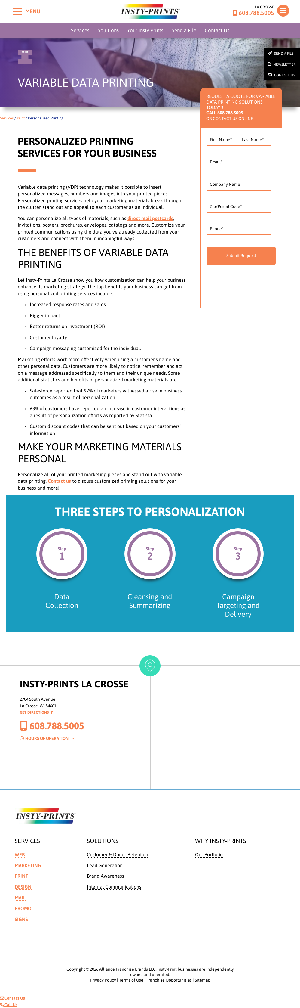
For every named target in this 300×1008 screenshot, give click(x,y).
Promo (23, 908)
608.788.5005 (253, 13)
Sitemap (202, 980)
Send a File (184, 30)
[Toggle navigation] (283, 11)
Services (80, 30)
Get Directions (36, 712)
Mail (20, 897)
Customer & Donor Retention (117, 854)
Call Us (8, 1004)
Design (23, 886)
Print (21, 118)
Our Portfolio (209, 854)
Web (20, 854)
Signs (21, 919)
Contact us (59, 481)
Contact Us (217, 30)
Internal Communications (114, 886)
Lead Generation (105, 865)
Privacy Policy (103, 980)
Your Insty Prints (145, 30)
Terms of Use (131, 980)
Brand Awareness (105, 876)
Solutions (108, 30)
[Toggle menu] (18, 11)
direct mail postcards (150, 218)
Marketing (28, 865)
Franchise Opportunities (169, 980)
